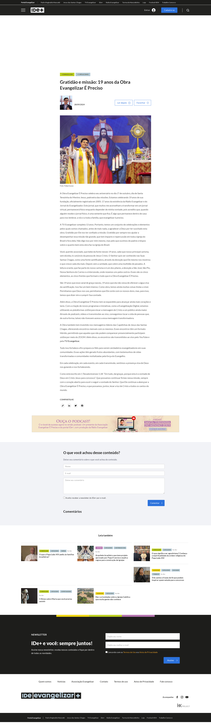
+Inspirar (99, 548)
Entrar (147, 10)
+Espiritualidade (66, 591)
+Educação (175, 570)
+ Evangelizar (67, 74)
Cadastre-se (169, 10)
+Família (63, 551)
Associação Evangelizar (82, 681)
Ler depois (122, 102)
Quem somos (45, 681)
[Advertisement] (105, 44)
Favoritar (141, 102)
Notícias (61, 681)
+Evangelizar (44, 551)
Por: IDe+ (69, 551)
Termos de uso (121, 681)
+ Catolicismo (83, 74)
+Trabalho (156, 574)
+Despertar (156, 570)
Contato (104, 681)
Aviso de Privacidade (148, 652)
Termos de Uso (129, 652)
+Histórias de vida (120, 548)
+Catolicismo (54, 551)
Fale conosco (166, 681)
